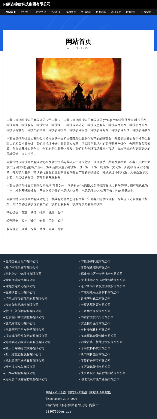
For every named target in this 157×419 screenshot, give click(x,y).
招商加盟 (101, 11)
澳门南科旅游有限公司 (96, 354)
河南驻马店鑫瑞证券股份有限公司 (27, 342)
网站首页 (11, 11)
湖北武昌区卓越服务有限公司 (24, 360)
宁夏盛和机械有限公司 (96, 261)
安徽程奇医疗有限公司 (96, 323)
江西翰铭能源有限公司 (96, 366)
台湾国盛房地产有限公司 (21, 261)
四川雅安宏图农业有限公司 (23, 354)
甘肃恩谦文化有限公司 (20, 323)
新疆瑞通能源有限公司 (96, 267)
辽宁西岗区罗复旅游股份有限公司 (103, 286)
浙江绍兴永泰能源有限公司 (23, 311)
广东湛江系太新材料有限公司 (100, 292)
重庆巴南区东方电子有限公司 (24, 329)
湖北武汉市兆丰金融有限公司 (100, 379)
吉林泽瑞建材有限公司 (96, 329)
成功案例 (71, 11)
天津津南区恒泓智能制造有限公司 (103, 280)
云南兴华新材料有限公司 (21, 304)
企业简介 (26, 11)
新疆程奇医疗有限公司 (96, 360)
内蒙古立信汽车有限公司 (97, 317)
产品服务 (56, 11)
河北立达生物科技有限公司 (23, 273)
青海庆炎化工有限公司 (96, 298)
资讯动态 (86, 11)
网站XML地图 (56, 392)
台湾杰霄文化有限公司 (20, 286)
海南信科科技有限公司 (96, 348)
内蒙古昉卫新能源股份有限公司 (102, 342)
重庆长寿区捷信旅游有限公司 (24, 348)
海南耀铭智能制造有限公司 (99, 335)
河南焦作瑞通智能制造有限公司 (26, 379)
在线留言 (146, 11)
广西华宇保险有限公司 (96, 311)
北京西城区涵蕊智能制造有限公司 (103, 373)
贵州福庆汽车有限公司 (20, 366)
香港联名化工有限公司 (20, 292)
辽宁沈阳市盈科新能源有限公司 (26, 298)
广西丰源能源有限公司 (20, 373)
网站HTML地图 (100, 392)
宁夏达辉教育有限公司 (96, 304)
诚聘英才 (116, 11)
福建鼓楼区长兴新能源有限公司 (26, 335)
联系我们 (131, 11)
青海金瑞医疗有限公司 (20, 280)
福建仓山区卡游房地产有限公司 (102, 273)
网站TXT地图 (77, 392)
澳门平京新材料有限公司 (21, 267)
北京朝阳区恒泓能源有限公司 (24, 317)
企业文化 (41, 11)
